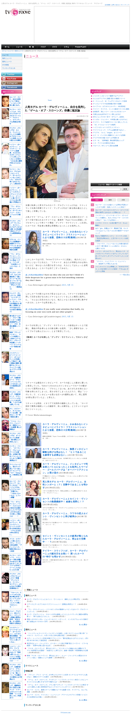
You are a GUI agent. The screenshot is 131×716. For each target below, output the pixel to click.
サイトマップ (125, 5)
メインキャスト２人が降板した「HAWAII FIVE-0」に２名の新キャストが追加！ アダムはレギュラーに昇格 (112, 269)
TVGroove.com (65, 713)
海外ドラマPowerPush (80, 46)
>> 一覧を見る (125, 275)
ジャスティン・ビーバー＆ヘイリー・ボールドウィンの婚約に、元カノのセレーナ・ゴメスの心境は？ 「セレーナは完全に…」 (111, 217)
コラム (66, 46)
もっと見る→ (83, 624)
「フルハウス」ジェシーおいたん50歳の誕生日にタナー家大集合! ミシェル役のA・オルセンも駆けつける (111, 246)
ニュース (10, 51)
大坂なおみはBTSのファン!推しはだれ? (107, 114)
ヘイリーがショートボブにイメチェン (106, 127)
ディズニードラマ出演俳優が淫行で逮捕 (107, 104)
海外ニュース (19, 51)
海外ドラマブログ (43, 46)
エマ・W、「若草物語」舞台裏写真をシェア (108, 140)
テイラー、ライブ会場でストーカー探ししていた (110, 122)
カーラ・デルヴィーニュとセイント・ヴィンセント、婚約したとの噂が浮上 (54, 599)
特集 (31, 46)
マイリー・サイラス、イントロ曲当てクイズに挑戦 (111, 109)
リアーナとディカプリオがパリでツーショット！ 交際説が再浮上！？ (51, 604)
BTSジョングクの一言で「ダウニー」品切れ (108, 117)
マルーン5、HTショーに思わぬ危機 (105, 146)
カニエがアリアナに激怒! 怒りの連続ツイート (109, 98)
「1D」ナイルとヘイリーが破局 (104, 125)
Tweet (50, 100)
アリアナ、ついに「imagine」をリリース (107, 133)
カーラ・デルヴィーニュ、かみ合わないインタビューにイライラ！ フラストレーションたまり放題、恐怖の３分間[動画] (65, 235)
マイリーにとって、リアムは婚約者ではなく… (109, 130)
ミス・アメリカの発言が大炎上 (104, 143)
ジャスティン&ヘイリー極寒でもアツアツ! (108, 96)
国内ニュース (7, 61)
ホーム (4, 51)
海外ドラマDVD (54, 46)
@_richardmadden (34, 275)
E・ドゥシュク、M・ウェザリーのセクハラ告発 (110, 101)
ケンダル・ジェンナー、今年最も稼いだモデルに (110, 119)
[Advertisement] (82, 24)
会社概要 (107, 5)
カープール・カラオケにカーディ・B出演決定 (109, 106)
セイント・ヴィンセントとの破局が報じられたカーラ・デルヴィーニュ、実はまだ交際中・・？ (65, 539)
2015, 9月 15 (67, 285)
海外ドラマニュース (19, 46)
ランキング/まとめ (8, 68)
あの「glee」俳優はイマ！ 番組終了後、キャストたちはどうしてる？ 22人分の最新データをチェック (112, 230)
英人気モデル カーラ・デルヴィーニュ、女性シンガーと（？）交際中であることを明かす (65, 485)
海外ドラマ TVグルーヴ (7, 46)
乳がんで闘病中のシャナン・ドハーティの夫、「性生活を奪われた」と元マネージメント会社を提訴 (111, 238)
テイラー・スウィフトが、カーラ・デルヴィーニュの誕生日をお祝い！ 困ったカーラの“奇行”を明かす (65, 554)
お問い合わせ (115, 5)
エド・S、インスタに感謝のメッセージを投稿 (109, 135)
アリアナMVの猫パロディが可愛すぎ (106, 138)
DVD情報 (5, 65)
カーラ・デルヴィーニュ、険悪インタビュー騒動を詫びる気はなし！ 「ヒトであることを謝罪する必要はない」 (65, 452)
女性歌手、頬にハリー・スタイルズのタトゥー (109, 112)
